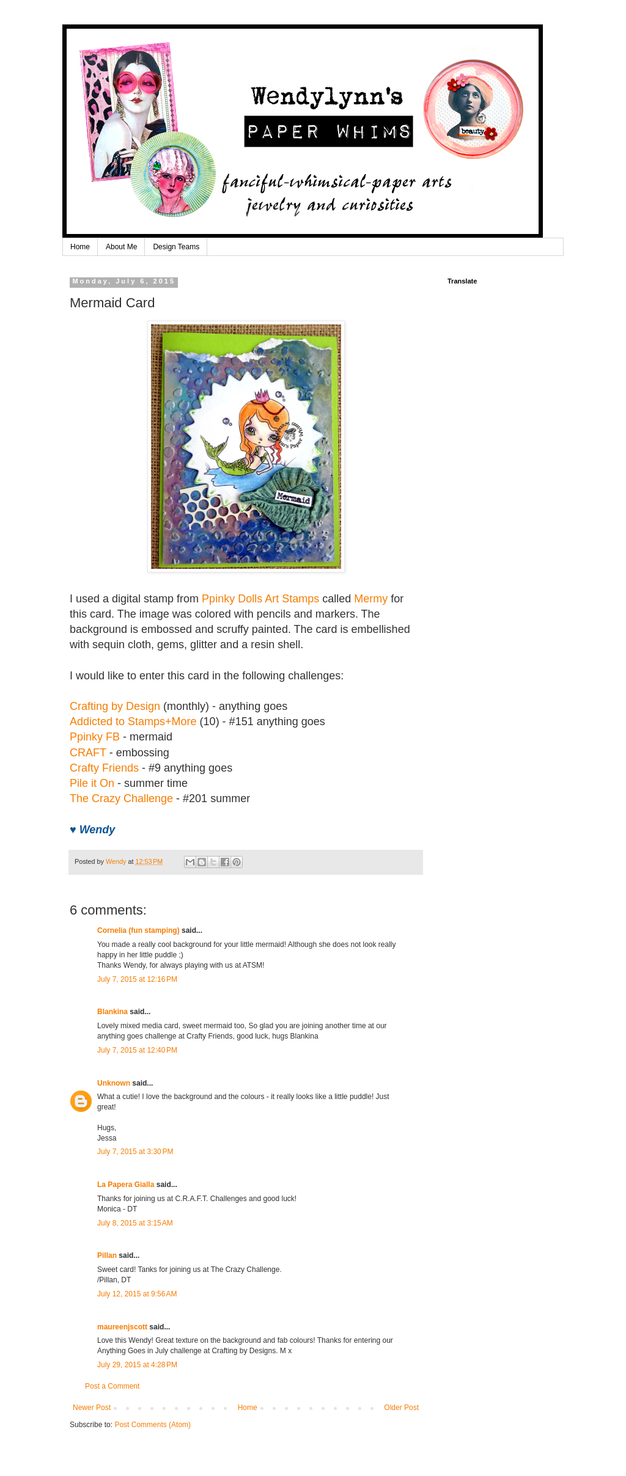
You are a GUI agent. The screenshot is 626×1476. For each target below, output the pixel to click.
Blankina (112, 1011)
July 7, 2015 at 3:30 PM (135, 1151)
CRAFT (88, 753)
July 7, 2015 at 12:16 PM (137, 979)
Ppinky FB (95, 737)
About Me (121, 247)
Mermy (371, 599)
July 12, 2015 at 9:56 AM (137, 1294)
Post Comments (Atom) (152, 1424)
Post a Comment (112, 1386)
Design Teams (176, 247)
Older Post (401, 1407)
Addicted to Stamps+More (133, 721)
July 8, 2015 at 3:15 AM (135, 1223)
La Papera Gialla (125, 1184)
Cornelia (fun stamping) (138, 930)
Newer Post (92, 1407)
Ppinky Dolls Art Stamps (260, 599)
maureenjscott (122, 1327)
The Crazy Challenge (121, 798)
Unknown (113, 1083)
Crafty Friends (104, 768)
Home (80, 247)
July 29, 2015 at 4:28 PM (137, 1365)
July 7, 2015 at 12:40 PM (137, 1050)
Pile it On (92, 783)
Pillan (107, 1255)
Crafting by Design (115, 706)
